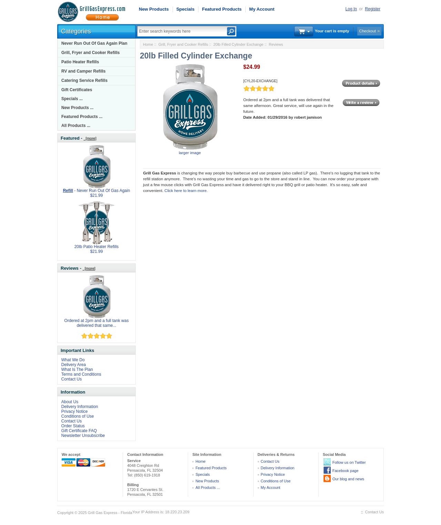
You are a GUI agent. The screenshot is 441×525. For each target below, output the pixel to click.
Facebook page (345, 471)
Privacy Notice (74, 411)
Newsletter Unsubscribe (83, 435)
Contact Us (71, 379)
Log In (351, 9)
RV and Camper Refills (83, 71)
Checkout (367, 31)
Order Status (73, 426)
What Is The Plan (77, 369)
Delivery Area (73, 364)
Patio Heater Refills (80, 62)
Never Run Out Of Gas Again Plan (94, 43)
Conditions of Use (77, 416)
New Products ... (77, 107)
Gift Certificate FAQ (79, 430)
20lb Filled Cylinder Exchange (238, 44)
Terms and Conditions (81, 374)
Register (372, 9)
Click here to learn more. (185, 191)
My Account (261, 9)
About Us (69, 401)
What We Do (73, 359)
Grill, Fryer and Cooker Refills (90, 52)
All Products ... (75, 125)
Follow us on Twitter (349, 462)
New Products (154, 9)
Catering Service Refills (84, 80)
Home (148, 44)
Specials (185, 9)
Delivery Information (79, 406)
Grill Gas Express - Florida (110, 513)
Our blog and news (348, 479)
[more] (89, 138)
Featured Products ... (81, 116)
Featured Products (222, 9)
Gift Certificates (76, 89)
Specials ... (72, 98)
